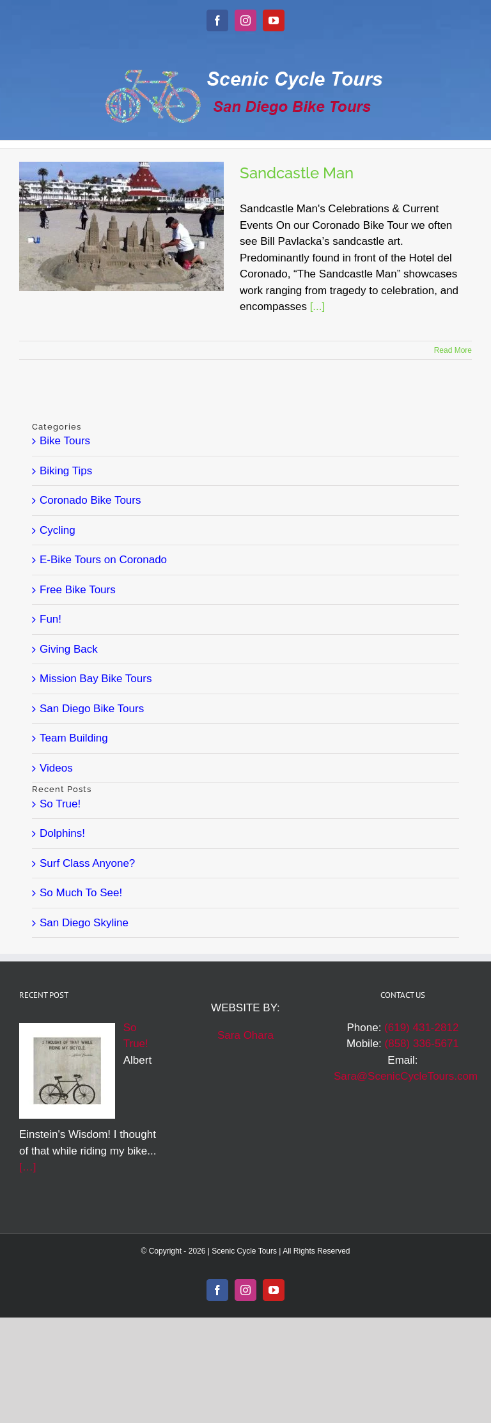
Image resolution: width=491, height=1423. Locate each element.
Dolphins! (62, 833)
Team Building (74, 738)
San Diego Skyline (84, 923)
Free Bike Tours (78, 590)
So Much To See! (81, 893)
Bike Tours (65, 441)
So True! (60, 804)
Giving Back (69, 649)
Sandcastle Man (297, 173)
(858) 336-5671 (422, 1044)
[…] (27, 1167)
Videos (56, 768)
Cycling (57, 530)
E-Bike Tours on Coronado (103, 560)
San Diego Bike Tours (92, 709)
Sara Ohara (245, 1035)
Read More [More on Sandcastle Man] (453, 350)
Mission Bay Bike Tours (96, 679)
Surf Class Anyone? (87, 863)
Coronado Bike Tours (90, 500)
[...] (317, 306)
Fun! (50, 619)
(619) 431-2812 (421, 1028)
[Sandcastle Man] (121, 226)
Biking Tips (66, 471)
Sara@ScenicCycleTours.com (406, 1076)
